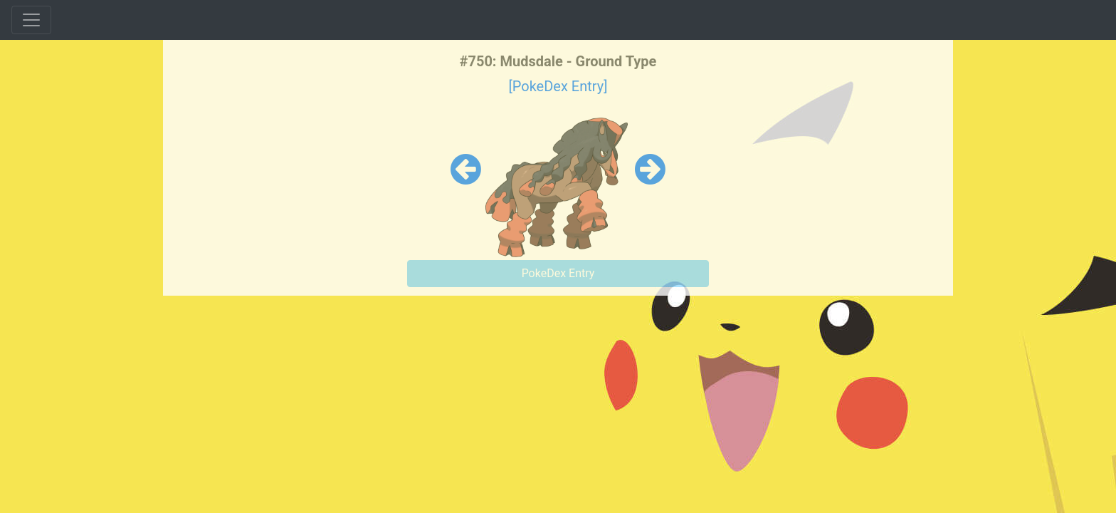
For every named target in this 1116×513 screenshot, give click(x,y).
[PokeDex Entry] (557, 86)
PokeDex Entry (558, 273)
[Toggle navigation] (31, 20)
